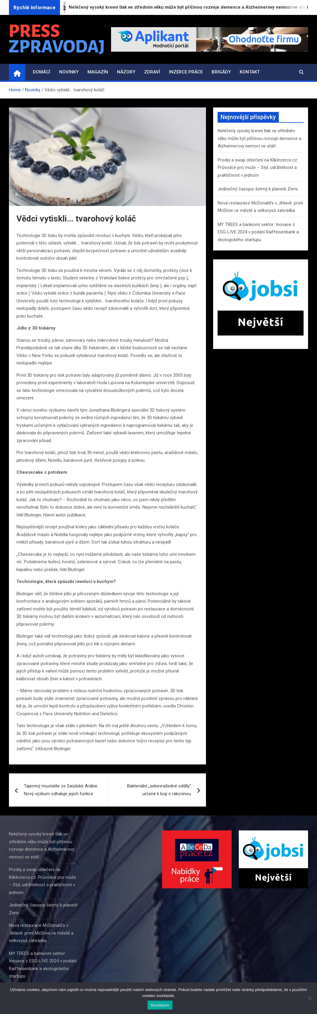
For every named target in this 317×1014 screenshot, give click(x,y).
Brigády (221, 72)
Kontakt (250, 72)
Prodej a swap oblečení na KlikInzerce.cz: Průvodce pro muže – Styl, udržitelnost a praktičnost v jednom (258, 167)
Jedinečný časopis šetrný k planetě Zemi (258, 189)
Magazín (97, 72)
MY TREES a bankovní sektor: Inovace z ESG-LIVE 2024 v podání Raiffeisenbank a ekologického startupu (258, 232)
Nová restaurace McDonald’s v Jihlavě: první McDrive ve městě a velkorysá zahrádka (41, 933)
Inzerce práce (186, 72)
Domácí (41, 72)
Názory (126, 72)
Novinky (69, 72)
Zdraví (152, 72)
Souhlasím (160, 1005)
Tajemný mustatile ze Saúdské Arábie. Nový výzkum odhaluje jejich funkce (61, 789)
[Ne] (310, 998)
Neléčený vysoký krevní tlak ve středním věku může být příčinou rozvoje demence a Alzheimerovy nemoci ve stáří (259, 138)
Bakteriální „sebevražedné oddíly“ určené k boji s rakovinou (159, 789)
